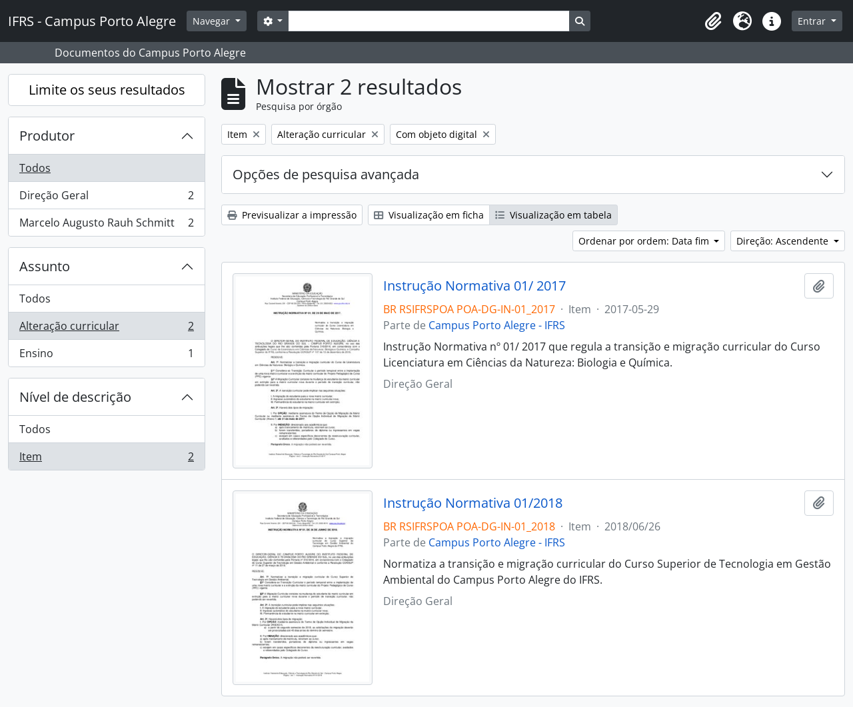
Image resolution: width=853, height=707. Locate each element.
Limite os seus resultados (107, 90)
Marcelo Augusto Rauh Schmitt (106, 225)
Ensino (106, 355)
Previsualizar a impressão (292, 215)
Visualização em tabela (553, 215)
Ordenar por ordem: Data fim (645, 241)
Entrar (813, 21)
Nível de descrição (75, 397)
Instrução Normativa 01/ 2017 (474, 286)
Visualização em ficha (429, 215)
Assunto (44, 266)
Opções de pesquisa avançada (326, 174)
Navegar (213, 21)
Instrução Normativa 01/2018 (472, 503)
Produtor (47, 136)
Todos (35, 168)
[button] (713, 21)
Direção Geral (106, 198)
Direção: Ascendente (783, 241)
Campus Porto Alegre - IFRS (496, 325)
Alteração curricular (106, 329)
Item (106, 459)
